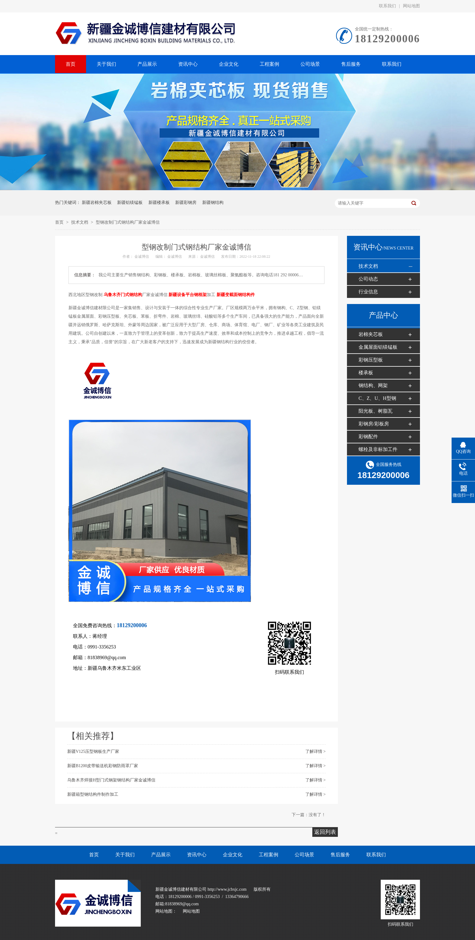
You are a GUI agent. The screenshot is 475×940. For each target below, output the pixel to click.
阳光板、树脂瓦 (376, 411)
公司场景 (304, 854)
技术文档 (80, 222)
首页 (60, 222)
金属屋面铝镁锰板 (378, 347)
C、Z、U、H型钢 (377, 398)
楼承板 (366, 372)
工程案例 (268, 854)
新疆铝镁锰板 (130, 202)
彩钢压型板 (371, 359)
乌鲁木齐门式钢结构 (123, 294)
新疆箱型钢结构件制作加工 (92, 794)
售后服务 (340, 854)
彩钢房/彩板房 (374, 423)
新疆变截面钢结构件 (236, 294)
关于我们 (125, 854)
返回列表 (325, 832)
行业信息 (368, 291)
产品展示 (161, 854)
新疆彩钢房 (185, 202)
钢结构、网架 (373, 385)
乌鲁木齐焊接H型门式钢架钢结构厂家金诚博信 (111, 780)
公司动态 (368, 278)
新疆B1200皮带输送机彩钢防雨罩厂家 (102, 766)
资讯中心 (196, 854)
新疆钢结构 (213, 202)
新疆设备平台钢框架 (187, 294)
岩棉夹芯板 (371, 334)
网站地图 (411, 6)
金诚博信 (141, 256)
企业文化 (232, 854)
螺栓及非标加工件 (378, 449)
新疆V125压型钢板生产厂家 (93, 751)
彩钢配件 (368, 436)
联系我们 (387, 6)
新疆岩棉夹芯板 (97, 202)
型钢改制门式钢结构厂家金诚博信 (128, 222)
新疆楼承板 (159, 202)
